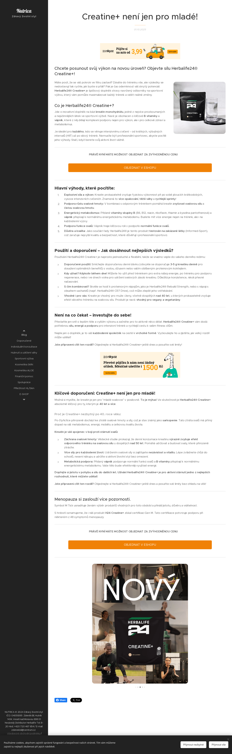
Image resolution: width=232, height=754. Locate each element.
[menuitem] (24, 335)
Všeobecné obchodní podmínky (23, 733)
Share (61, 700)
